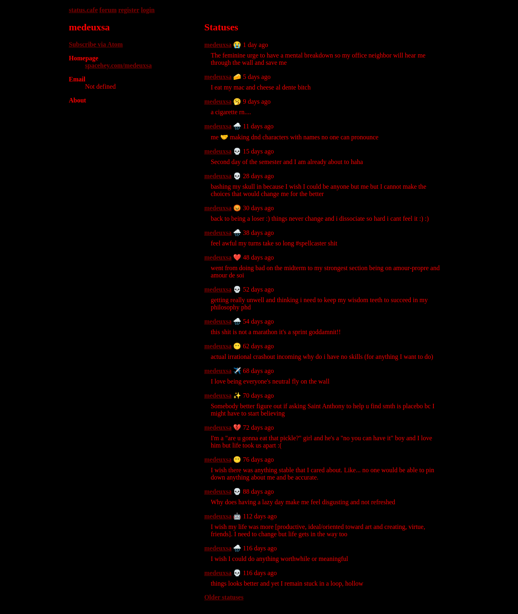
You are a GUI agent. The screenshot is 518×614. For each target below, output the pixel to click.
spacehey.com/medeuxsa (118, 65)
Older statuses (224, 597)
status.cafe (83, 9)
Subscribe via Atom (96, 44)
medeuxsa (218, 44)
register (128, 9)
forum (108, 9)
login (148, 9)
